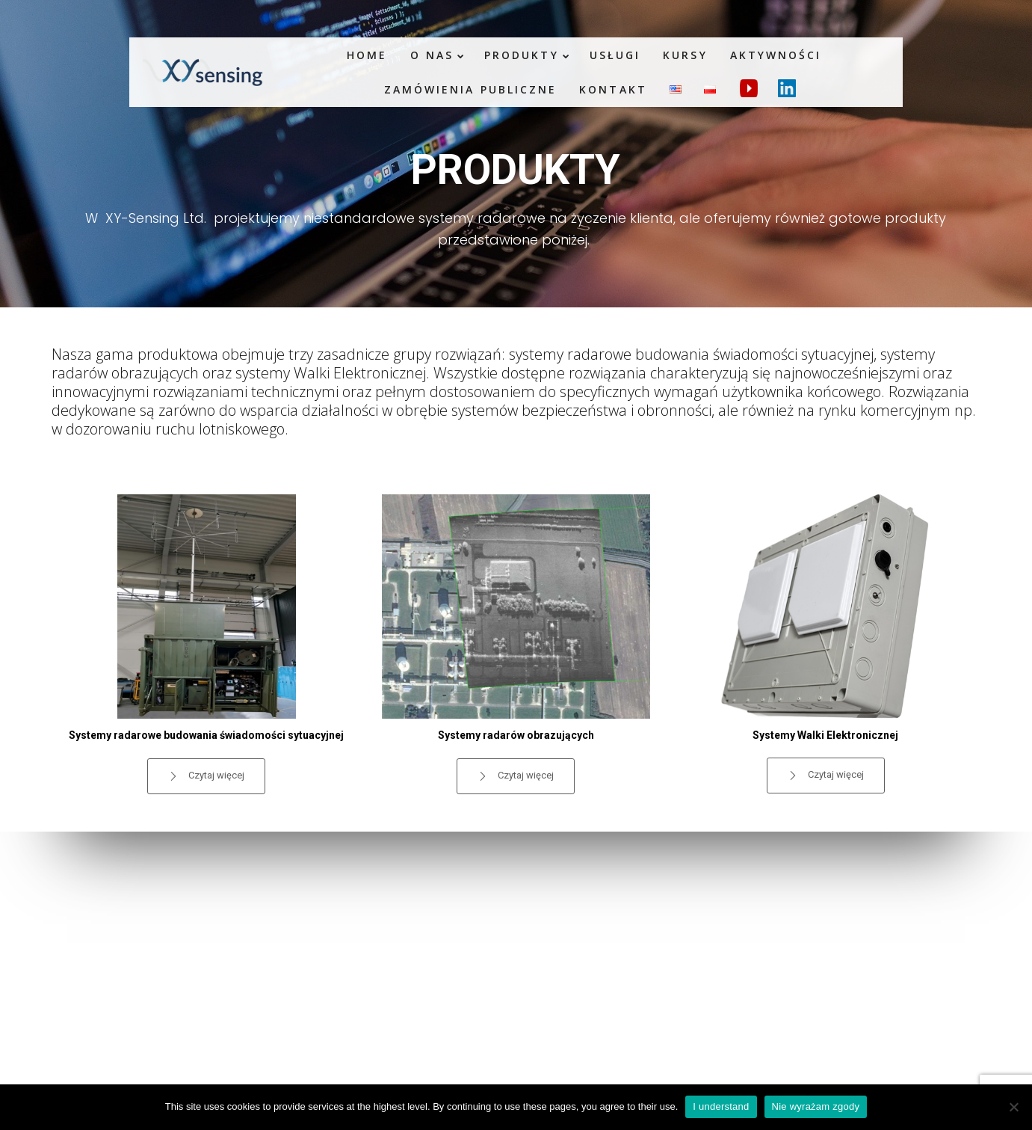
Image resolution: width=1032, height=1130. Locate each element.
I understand (721, 1106)
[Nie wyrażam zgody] (1013, 1106)
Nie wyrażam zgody (816, 1106)
